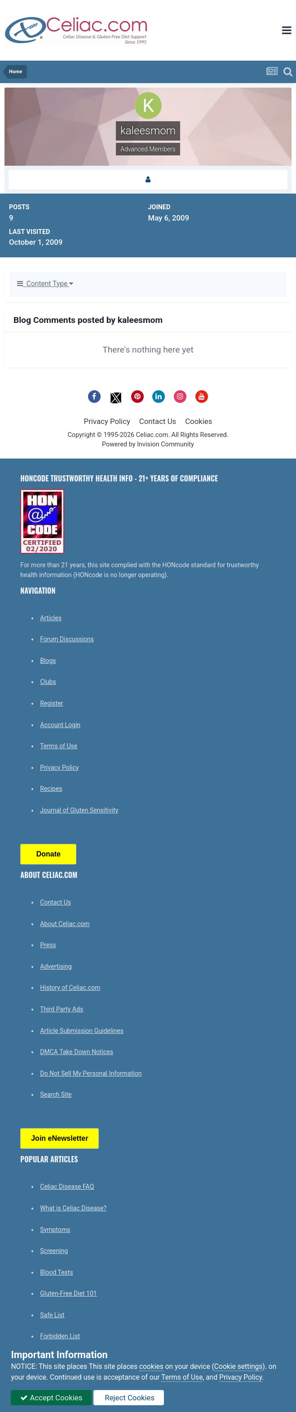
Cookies (198, 421)
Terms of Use (58, 746)
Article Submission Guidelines (82, 1030)
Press (48, 945)
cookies (151, 1367)
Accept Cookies (51, 1397)
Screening (54, 1250)
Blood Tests (56, 1272)
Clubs (48, 681)
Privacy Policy (107, 421)
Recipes (51, 788)
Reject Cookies (129, 1397)
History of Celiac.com (70, 987)
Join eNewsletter (59, 1138)
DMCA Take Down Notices (76, 1051)
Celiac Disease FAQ (67, 1186)
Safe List (52, 1315)
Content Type (45, 284)
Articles (51, 618)
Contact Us (157, 421)
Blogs (48, 660)
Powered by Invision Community (148, 444)
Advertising (55, 966)
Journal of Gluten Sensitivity (79, 810)
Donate (48, 854)
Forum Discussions (66, 639)
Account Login (60, 724)
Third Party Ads (61, 1009)
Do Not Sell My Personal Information (90, 1073)
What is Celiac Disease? (73, 1208)
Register (51, 703)
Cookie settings (238, 1367)
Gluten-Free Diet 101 (68, 1293)
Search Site (55, 1094)
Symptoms (55, 1229)
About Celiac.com (64, 923)
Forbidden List (60, 1336)
